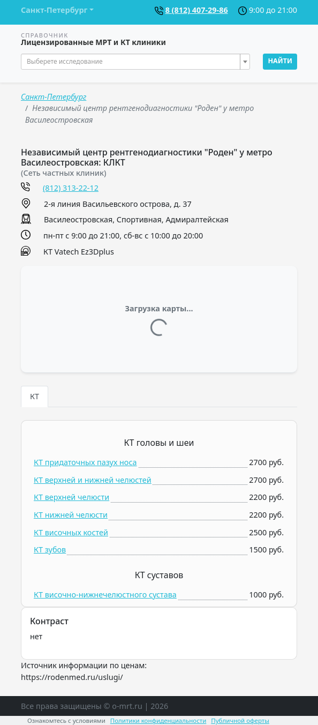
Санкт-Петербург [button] (54, 10)
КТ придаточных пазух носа (85, 462)
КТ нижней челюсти (71, 515)
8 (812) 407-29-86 (196, 10)
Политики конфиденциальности (158, 720)
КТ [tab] (34, 396)
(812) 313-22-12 (71, 188)
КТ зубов (50, 549)
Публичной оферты (240, 720)
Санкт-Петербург (53, 97)
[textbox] (132, 61)
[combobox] (135, 62)
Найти (280, 60)
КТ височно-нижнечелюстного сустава (105, 594)
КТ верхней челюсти (71, 497)
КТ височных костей (71, 532)
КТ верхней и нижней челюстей (93, 480)
